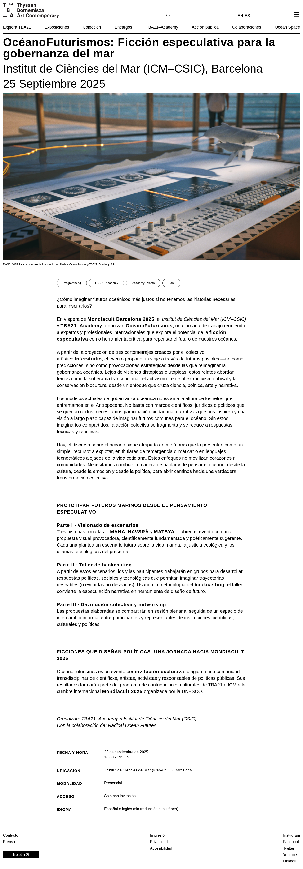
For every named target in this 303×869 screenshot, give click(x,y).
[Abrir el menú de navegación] (296, 19)
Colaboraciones (246, 27)
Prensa (9, 842)
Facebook (291, 842)
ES (247, 16)
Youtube (290, 855)
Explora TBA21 (17, 27)
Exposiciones (57, 27)
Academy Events (143, 283)
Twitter (288, 848)
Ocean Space (287, 27)
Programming (72, 283)
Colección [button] (92, 27)
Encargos (123, 27)
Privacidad (159, 842)
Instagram (291, 835)
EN (240, 16)
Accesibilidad (161, 848)
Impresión (158, 835)
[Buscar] (183, 15)
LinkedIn (290, 861)
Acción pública (205, 27)
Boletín (21, 854)
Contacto (10, 835)
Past (171, 283)
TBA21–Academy (162, 27)
